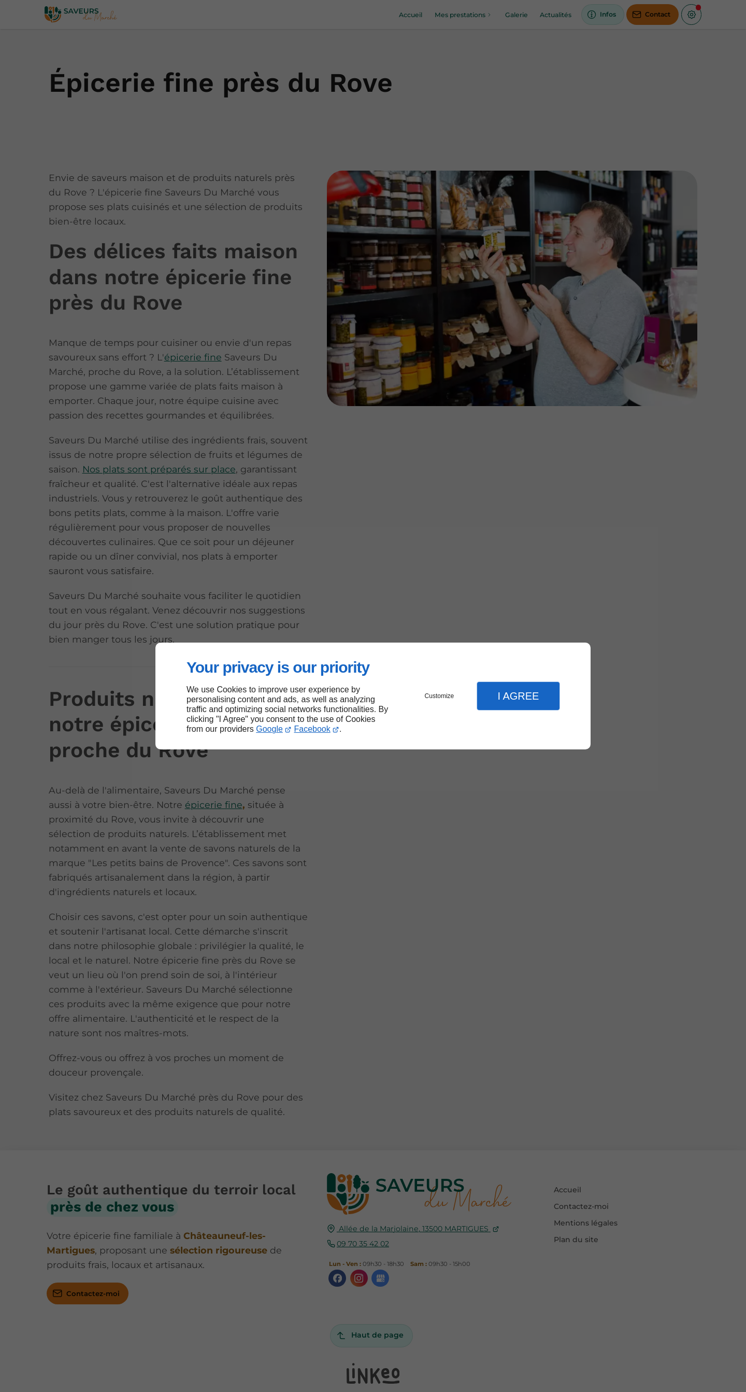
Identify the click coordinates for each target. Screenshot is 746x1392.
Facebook (312, 729)
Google (269, 729)
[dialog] (373, 696)
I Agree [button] (518, 696)
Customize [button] (439, 696)
